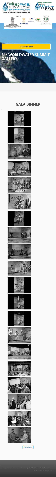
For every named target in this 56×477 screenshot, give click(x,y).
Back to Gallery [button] (28, 447)
